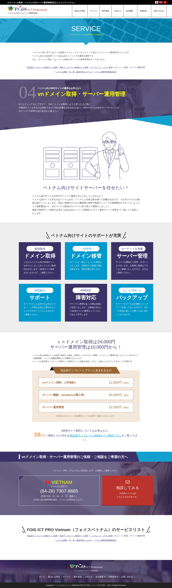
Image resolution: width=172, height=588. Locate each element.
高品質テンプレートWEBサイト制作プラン (96, 435)
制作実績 (105, 11)
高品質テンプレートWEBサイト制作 (42, 67)
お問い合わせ (159, 11)
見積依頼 (143, 11)
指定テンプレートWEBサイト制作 (74, 67)
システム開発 (61, 72)
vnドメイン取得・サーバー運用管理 (130, 67)
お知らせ (117, 11)
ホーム (42, 577)
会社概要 (129, 11)
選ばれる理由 (80, 11)
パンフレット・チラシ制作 (101, 67)
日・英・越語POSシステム (80, 72)
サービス (93, 11)
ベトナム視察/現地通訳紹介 (105, 72)
